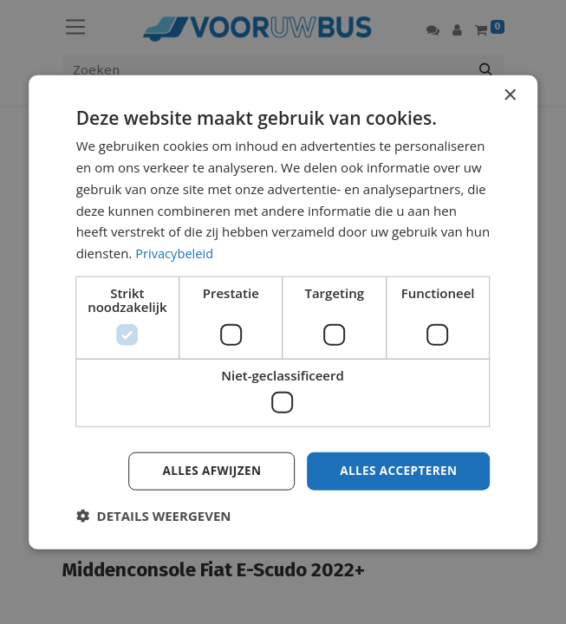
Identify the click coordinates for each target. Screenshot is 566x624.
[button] (153, 515)
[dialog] (283, 312)
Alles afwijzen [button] (206, 470)
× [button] (509, 94)
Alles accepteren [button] (397, 470)
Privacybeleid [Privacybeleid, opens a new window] (175, 252)
